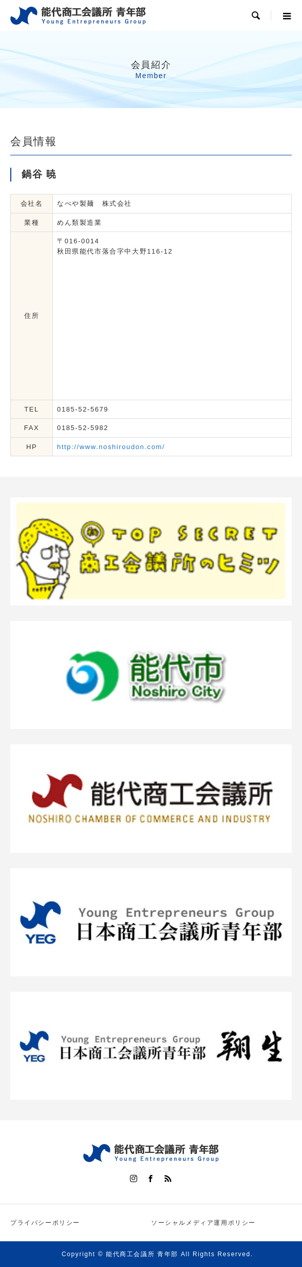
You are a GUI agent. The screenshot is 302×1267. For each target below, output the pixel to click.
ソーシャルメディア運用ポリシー (203, 1222)
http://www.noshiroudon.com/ (111, 447)
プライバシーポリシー (45, 1222)
